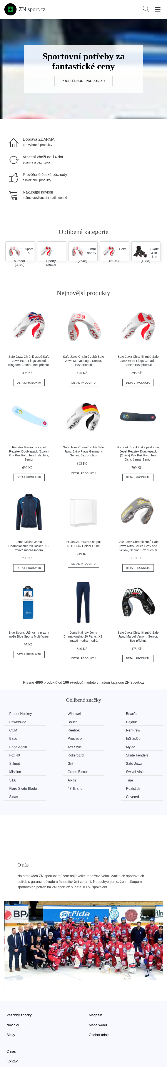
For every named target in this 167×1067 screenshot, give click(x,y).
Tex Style (57, 738)
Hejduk (55, 722)
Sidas (95, 771)
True (94, 763)
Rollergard (18, 746)
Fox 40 (137, 738)
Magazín (95, 989)
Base (54, 730)
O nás (11, 1025)
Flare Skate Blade (145, 763)
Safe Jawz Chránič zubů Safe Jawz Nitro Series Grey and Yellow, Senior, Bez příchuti (138, 546)
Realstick (57, 771)
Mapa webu (98, 999)
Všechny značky (19, 989)
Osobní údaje (99, 1009)
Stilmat (96, 746)
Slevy (11, 1009)
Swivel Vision (142, 754)
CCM (95, 722)
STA (13, 763)
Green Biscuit (101, 754)
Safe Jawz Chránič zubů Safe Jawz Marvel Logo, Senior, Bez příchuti (83, 360)
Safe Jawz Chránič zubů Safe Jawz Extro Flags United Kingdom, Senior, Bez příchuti (29, 360)
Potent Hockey (21, 714)
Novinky (13, 999)
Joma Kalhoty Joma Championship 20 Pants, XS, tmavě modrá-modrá (83, 636)
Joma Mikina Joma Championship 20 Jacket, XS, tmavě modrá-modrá (28, 546)
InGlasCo (139, 730)
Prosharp (98, 730)
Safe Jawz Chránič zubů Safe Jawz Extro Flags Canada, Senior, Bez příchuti (138, 360)
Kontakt (12, 1035)
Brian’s (96, 714)
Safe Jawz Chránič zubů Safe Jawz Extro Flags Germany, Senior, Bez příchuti (83, 451)
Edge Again (19, 738)
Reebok (138, 722)
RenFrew (17, 730)
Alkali (54, 763)
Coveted (138, 771)
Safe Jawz (18, 754)
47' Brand (17, 771)
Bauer (14, 722)
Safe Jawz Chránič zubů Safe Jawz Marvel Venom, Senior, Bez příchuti (138, 636)
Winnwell (57, 714)
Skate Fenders (61, 746)
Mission (56, 754)
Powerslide (140, 714)
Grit (134, 746)
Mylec (95, 738)
